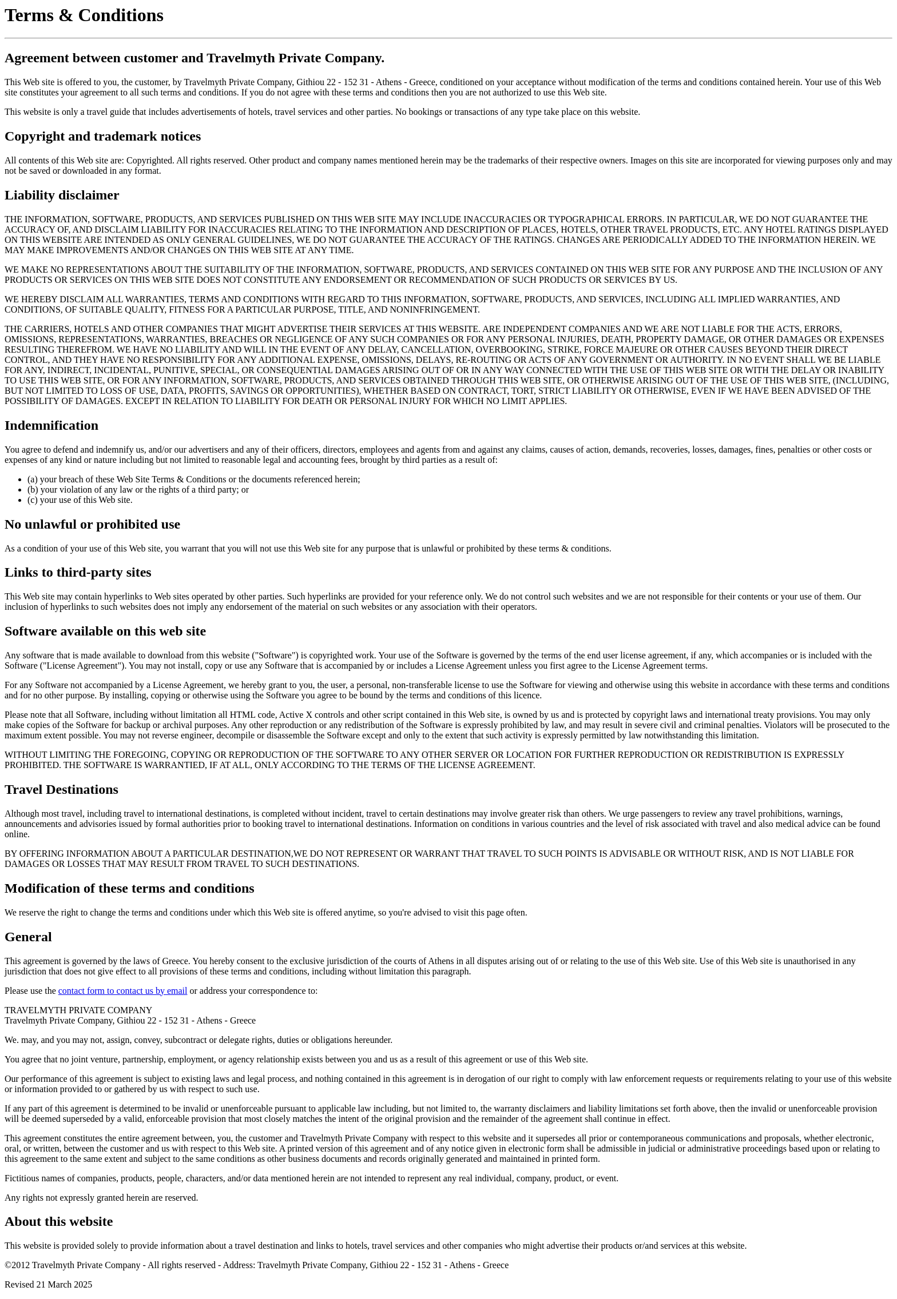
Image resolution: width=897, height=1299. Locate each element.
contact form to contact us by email (123, 991)
